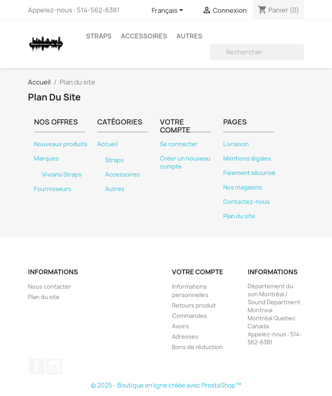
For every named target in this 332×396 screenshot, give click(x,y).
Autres (189, 36)
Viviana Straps (62, 175)
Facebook (37, 366)
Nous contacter (49, 286)
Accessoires (144, 36)
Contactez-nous (246, 202)
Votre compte (197, 271)
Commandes (189, 316)
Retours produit (194, 305)
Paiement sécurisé (249, 173)
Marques (46, 159)
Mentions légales (247, 159)
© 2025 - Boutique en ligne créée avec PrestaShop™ (166, 385)
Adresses (185, 336)
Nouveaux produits (60, 144)
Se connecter (179, 144)
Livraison (236, 144)
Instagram (54, 366)
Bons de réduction (197, 347)
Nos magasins (242, 187)
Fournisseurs (52, 189)
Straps (99, 36)
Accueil (107, 144)
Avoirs (180, 326)
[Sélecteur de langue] (169, 11)
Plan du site (239, 216)
